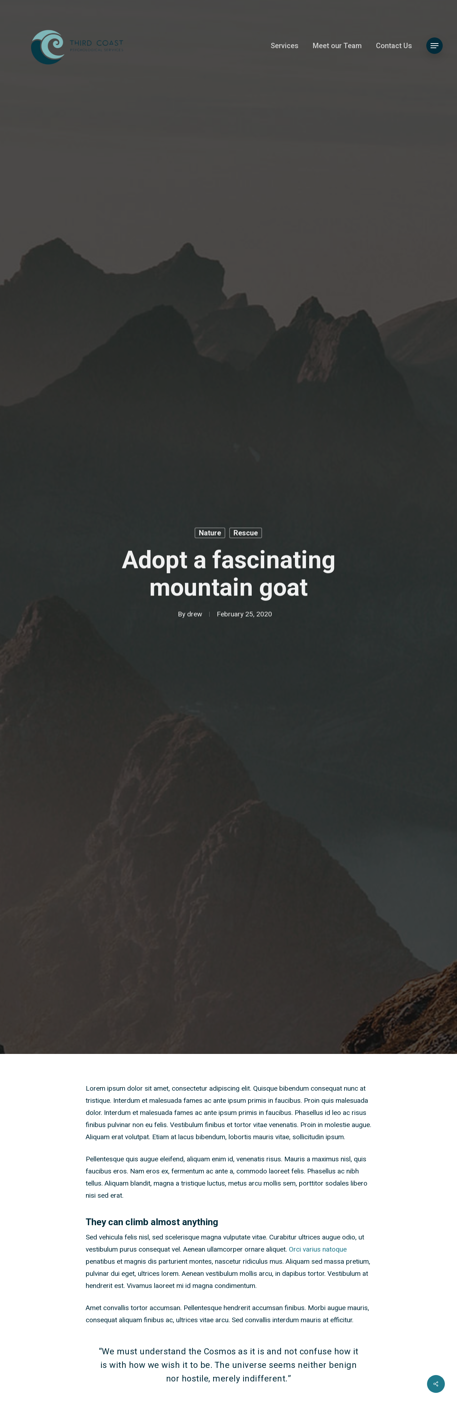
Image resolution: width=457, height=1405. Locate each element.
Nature (210, 534)
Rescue (245, 534)
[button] (434, 46)
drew (194, 615)
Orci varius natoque (318, 1249)
